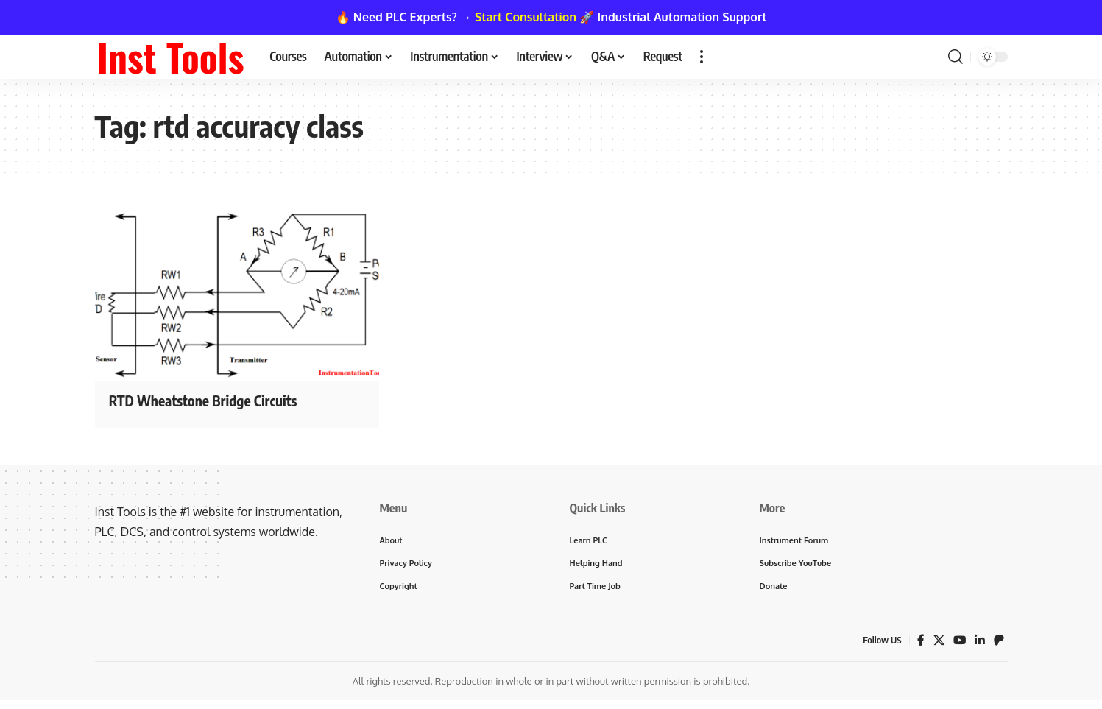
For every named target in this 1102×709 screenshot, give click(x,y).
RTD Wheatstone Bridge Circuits (216, 399)
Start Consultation (525, 17)
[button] (701, 57)
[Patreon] (999, 642)
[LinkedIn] (980, 642)
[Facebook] (919, 642)
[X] (937, 642)
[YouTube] (959, 642)
